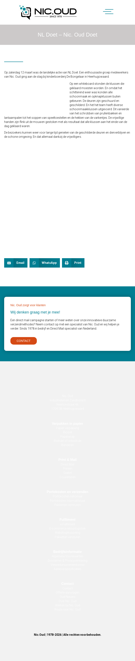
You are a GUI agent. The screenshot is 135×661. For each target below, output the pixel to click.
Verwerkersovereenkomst (67, 564)
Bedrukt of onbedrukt (67, 440)
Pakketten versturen (67, 505)
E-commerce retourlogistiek (67, 528)
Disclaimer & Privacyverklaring (67, 560)
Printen (67, 468)
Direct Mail (67, 464)
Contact (67, 588)
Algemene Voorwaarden (67, 556)
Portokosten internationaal (67, 501)
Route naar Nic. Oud (67, 609)
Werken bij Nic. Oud (67, 605)
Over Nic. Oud (67, 601)
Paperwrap (67, 436)
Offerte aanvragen (67, 592)
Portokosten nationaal (67, 496)
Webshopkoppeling (67, 532)
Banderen (67, 445)
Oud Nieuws (68, 596)
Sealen (67, 472)
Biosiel (67, 432)
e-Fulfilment (67, 524)
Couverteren (68, 477)
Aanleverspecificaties (67, 569)
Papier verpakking (67, 428)
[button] (106, 11)
